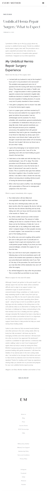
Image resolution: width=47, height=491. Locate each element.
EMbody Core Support (23, 447)
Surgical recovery (16, 348)
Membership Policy (23, 451)
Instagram (23, 469)
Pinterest (23, 480)
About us (23, 414)
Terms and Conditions (24, 455)
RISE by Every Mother (23, 443)
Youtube (23, 484)
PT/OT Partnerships (23, 429)
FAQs (23, 433)
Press (23, 421)
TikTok (23, 477)
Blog (23, 418)
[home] (12, 3)
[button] (43, 3)
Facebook (23, 473)
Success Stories (23, 425)
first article (27, 43)
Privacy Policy (23, 458)
